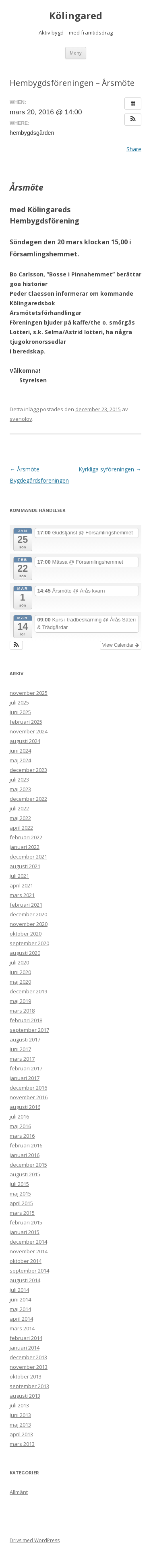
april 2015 (21, 1203)
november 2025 (29, 692)
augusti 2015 (25, 1174)
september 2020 (29, 943)
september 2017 (29, 1029)
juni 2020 (20, 972)
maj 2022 (20, 818)
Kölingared (75, 16)
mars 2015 (22, 1212)
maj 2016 (20, 1126)
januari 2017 (24, 1078)
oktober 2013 (25, 1376)
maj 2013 (20, 1424)
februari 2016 (26, 1145)
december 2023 (28, 769)
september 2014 (29, 1270)
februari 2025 (26, 721)
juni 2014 (20, 1299)
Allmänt (19, 1492)
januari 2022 (24, 847)
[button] (133, 119)
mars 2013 (22, 1443)
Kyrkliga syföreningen (110, 469)
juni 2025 (20, 712)
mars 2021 (22, 895)
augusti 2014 (25, 1280)
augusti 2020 (25, 952)
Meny (76, 53)
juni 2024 (20, 750)
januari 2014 (24, 1347)
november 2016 (29, 1097)
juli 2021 (19, 875)
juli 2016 (19, 1116)
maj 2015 (20, 1193)
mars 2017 (22, 1058)
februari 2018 (26, 1020)
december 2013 (28, 1357)
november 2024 (29, 731)
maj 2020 (20, 981)
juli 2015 (19, 1184)
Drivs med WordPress (35, 1540)
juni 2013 (20, 1415)
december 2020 (28, 914)
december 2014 (28, 1241)
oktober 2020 (25, 933)
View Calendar (120, 645)
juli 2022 (19, 808)
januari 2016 (24, 1155)
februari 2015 (26, 1222)
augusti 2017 (25, 1039)
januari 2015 (24, 1232)
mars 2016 (22, 1135)
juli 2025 (19, 702)
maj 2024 (20, 760)
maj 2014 (20, 1309)
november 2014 (29, 1251)
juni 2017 (20, 1049)
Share (133, 149)
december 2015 (28, 1164)
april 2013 (21, 1434)
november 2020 (29, 924)
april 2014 (21, 1318)
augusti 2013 (25, 1395)
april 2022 (21, 827)
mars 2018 (22, 1010)
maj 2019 (20, 1001)
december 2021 (28, 856)
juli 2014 (19, 1289)
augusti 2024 (25, 741)
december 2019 (28, 991)
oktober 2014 (25, 1261)
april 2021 (21, 885)
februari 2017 (26, 1068)
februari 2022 (26, 837)
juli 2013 (19, 1405)
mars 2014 (22, 1328)
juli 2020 (19, 962)
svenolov (21, 418)
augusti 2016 (25, 1106)
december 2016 (28, 1087)
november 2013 (29, 1366)
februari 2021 (26, 904)
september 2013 (29, 1386)
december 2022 (28, 798)
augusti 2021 (25, 866)
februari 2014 (26, 1338)
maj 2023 (20, 789)
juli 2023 (19, 779)
